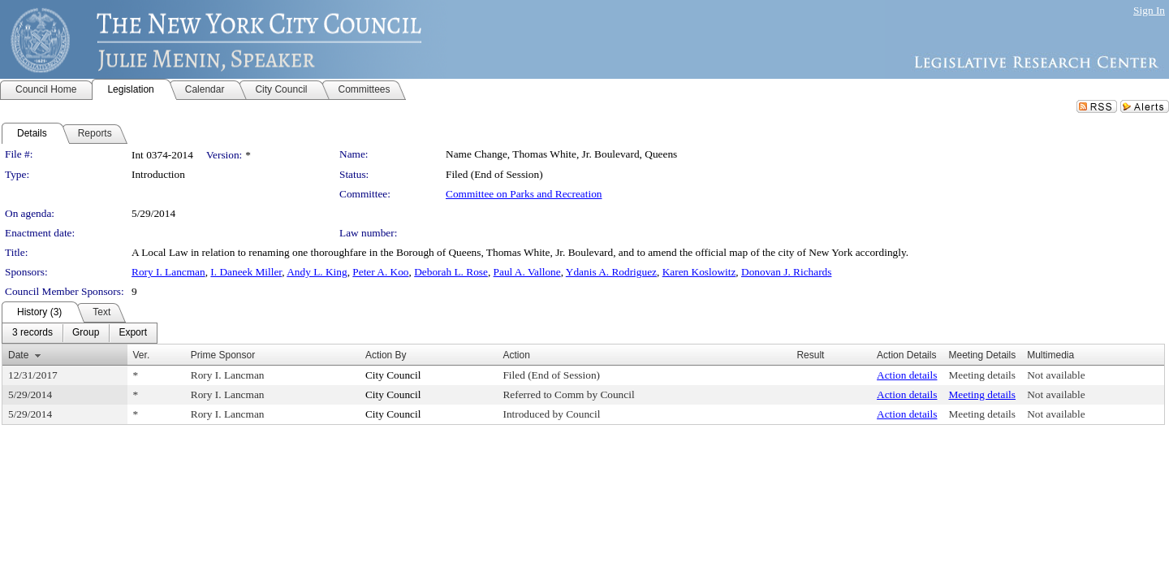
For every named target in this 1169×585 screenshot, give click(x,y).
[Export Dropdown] (133, 333)
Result (810, 355)
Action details (907, 375)
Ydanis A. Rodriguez (611, 272)
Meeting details (982, 375)
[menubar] (79, 333)
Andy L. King (317, 272)
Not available (1056, 375)
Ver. (141, 355)
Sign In (1149, 10)
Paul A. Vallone (527, 272)
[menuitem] (32, 333)
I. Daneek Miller (246, 272)
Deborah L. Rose (451, 272)
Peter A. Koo (380, 272)
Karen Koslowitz (699, 272)
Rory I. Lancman (168, 272)
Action (516, 355)
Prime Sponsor (223, 355)
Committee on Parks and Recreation (524, 194)
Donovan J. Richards (786, 272)
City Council (393, 375)
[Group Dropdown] (86, 333)
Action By (386, 355)
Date (18, 355)
